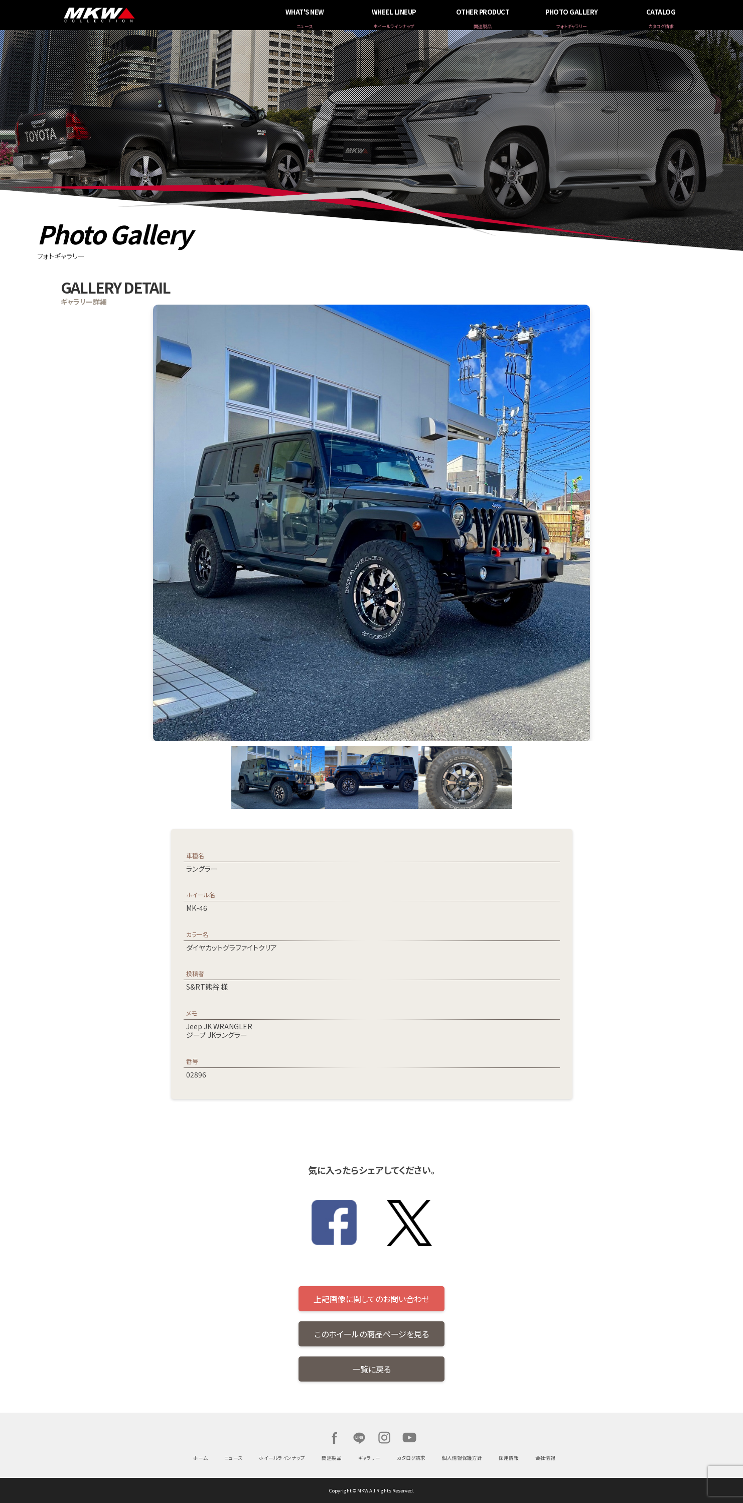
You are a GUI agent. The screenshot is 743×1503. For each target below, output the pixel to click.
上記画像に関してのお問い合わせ (371, 1299)
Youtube (409, 1437)
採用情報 (509, 1457)
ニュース (233, 1457)
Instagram (384, 1437)
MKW (175, 15)
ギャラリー (369, 1457)
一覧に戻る (371, 1369)
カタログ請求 (411, 1457)
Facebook (334, 1437)
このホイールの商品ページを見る (371, 1334)
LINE (359, 1437)
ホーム (200, 1457)
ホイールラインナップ (282, 1457)
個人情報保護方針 (462, 1457)
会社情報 (545, 1457)
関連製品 (332, 1457)
